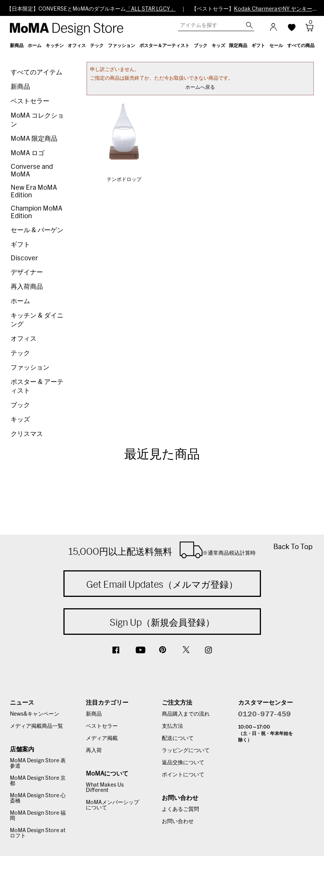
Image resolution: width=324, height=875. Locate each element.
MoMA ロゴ (27, 153)
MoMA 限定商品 (34, 138)
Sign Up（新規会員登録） (162, 622)
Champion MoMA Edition (36, 212)
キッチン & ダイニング (37, 319)
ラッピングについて (186, 750)
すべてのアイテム (36, 72)
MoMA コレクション (37, 119)
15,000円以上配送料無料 (162, 549)
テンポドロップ (124, 179)
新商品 (20, 86)
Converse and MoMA (32, 171)
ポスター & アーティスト (37, 386)
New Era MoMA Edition (34, 191)
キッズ (20, 419)
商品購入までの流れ (186, 714)
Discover (24, 258)
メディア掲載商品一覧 (36, 726)
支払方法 (172, 726)
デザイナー (27, 272)
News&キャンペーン (34, 714)
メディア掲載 (102, 738)
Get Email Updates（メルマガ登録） (162, 584)
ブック (20, 405)
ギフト (20, 244)
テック (20, 353)
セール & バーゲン (37, 230)
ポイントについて (183, 774)
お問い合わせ (178, 821)
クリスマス (27, 434)
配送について (178, 738)
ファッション (30, 367)
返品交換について (183, 762)
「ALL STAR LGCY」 (150, 9)
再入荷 (94, 750)
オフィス (23, 338)
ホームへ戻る (200, 87)
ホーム (20, 301)
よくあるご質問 (180, 809)
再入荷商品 (27, 286)
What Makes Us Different (105, 787)
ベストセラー (30, 101)
